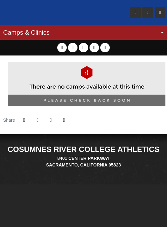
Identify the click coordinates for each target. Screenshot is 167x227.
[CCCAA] (87, 171)
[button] (64, 120)
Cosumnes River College (41, 12)
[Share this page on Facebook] (24, 120)
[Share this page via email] (50, 120)
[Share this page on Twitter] (37, 120)
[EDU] (79, 171)
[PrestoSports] (95, 171)
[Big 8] (71, 171)
